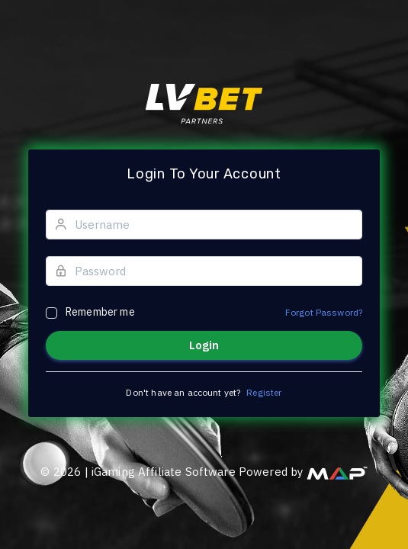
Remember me (100, 312)
